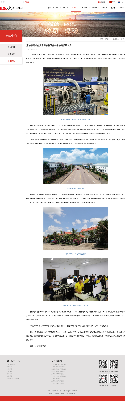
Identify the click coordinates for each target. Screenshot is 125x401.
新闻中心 (108, 39)
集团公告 (11, 54)
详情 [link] (122, 39)
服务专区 (121, 8)
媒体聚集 (11, 61)
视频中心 (114, 8)
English (121, 2)
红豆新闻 (11, 47)
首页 (49, 8)
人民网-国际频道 (40, 346)
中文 (112, 2)
